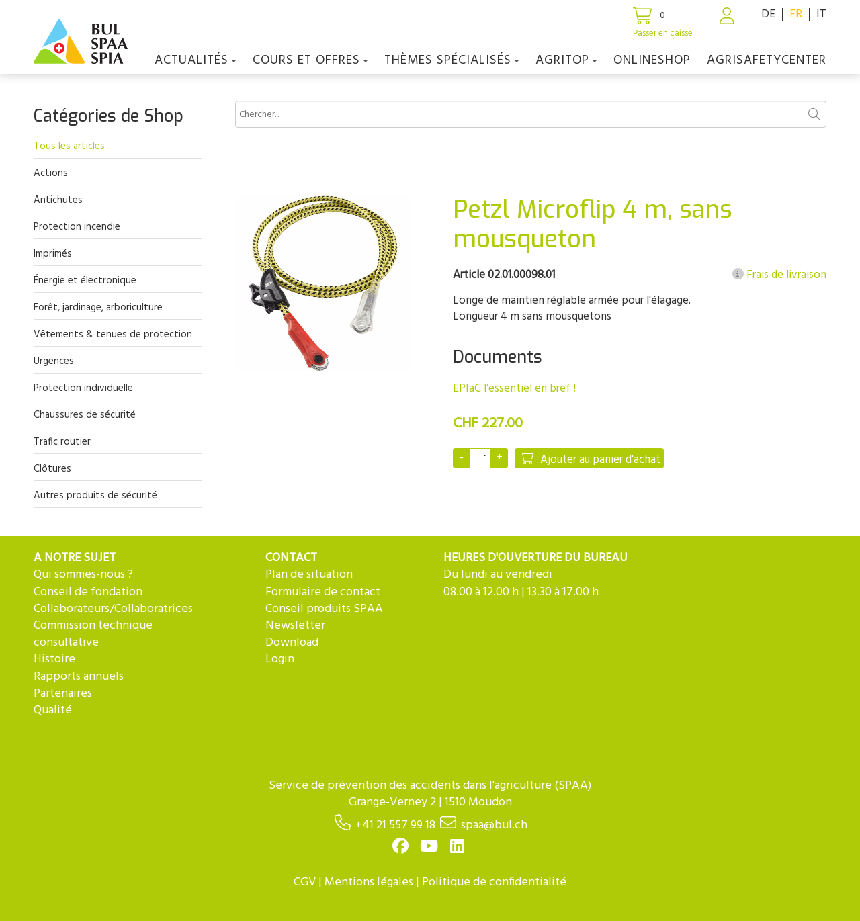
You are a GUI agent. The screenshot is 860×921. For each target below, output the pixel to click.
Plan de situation (309, 574)
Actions (51, 173)
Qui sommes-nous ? (83, 574)
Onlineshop (652, 60)
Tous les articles (69, 146)
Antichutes (58, 200)
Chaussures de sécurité (85, 415)
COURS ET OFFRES (310, 60)
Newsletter (295, 625)
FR (795, 14)
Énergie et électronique (85, 281)
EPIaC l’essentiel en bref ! (514, 389)
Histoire (54, 659)
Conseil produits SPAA (324, 609)
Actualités (195, 60)
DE (768, 14)
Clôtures (52, 469)
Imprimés (53, 254)
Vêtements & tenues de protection (113, 334)
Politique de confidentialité (494, 882)
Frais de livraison (779, 275)
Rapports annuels (79, 677)
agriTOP (566, 60)
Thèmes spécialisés (451, 60)
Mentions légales (369, 882)
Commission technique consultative (93, 634)
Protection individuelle (83, 388)
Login (279, 659)
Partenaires (63, 693)
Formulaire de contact (322, 592)
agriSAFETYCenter (766, 60)
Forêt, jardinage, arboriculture (98, 308)
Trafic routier (62, 442)
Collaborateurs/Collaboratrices (113, 609)
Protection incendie (77, 227)
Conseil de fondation (88, 592)
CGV (305, 882)
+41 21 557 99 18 (395, 825)
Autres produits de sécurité (95, 496)
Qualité (53, 710)
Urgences (54, 361)
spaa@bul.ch (494, 825)
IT (821, 14)
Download (291, 642)
